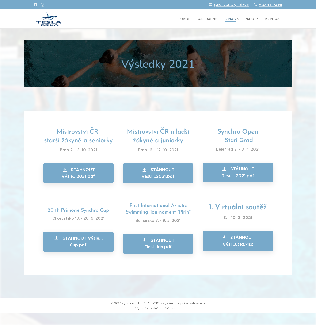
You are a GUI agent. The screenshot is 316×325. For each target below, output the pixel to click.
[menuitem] (192, 19)
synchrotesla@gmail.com (231, 4)
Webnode (173, 308)
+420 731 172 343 (270, 4)
